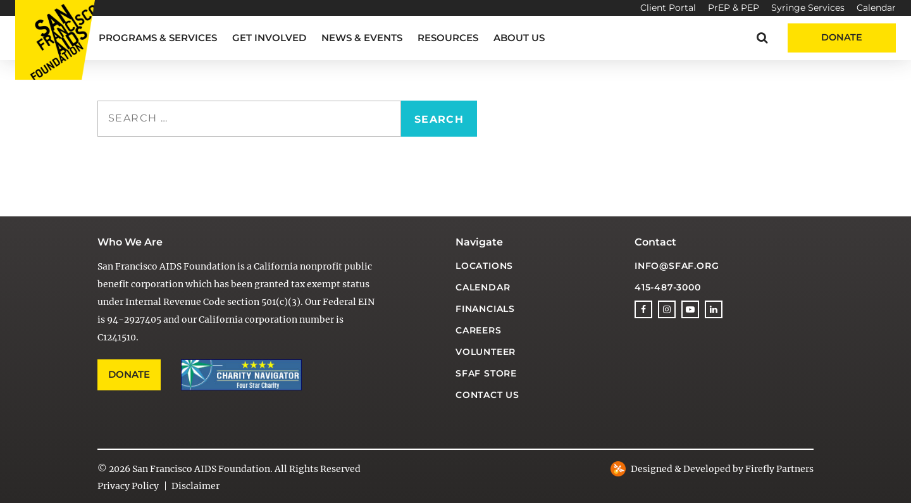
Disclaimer (195, 486)
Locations (484, 265)
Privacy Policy (128, 486)
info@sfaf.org (677, 265)
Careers (479, 330)
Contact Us (487, 395)
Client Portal (668, 7)
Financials (485, 308)
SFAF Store (486, 373)
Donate (841, 37)
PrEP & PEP (733, 7)
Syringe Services (808, 7)
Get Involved (269, 38)
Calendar (876, 7)
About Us (519, 38)
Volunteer (486, 351)
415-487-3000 (668, 287)
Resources (448, 38)
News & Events (361, 38)
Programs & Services (158, 38)
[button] (762, 37)
